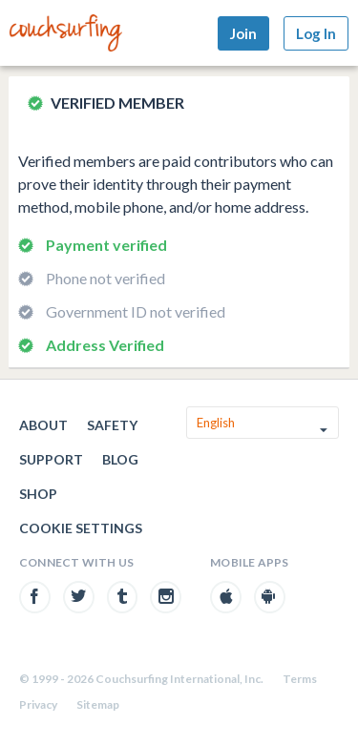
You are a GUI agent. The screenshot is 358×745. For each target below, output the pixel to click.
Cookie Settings (80, 528)
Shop (38, 494)
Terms (300, 679)
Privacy (38, 704)
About (43, 425)
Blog (120, 459)
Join (243, 33)
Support (51, 459)
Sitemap (97, 704)
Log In (316, 33)
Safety (112, 425)
